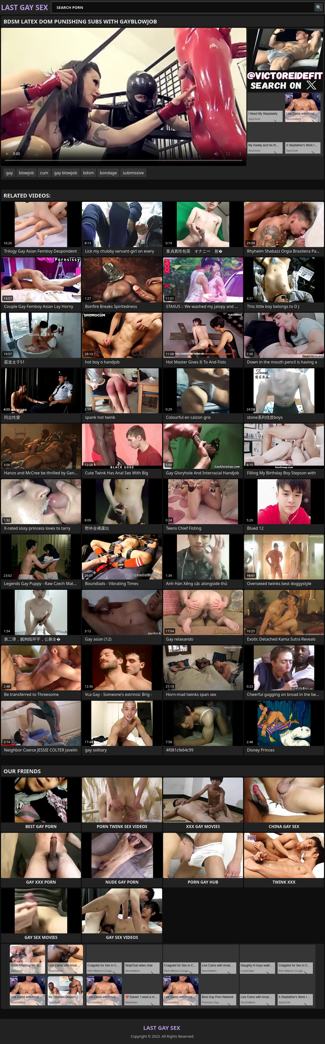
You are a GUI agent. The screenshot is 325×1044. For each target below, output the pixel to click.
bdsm (88, 173)
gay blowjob (65, 173)
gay (9, 173)
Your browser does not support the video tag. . (123, 97)
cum (44, 173)
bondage (108, 173)
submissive (133, 173)
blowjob (26, 173)
